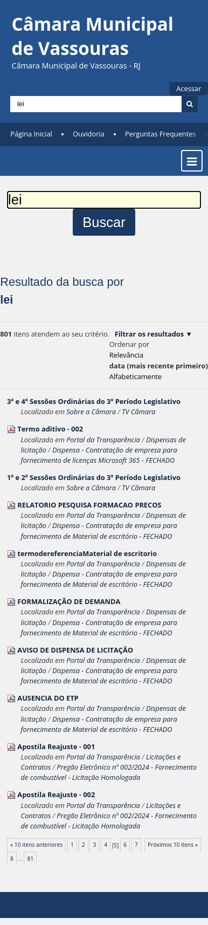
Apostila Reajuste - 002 (56, 794)
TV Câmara (138, 411)
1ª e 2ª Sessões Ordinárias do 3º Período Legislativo (94, 477)
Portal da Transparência (103, 439)
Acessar (188, 88)
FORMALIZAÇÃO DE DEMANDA (68, 601)
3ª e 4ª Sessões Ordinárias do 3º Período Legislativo (94, 401)
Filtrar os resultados (149, 334)
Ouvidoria (89, 134)
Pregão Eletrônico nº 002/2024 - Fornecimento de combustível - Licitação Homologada (109, 772)
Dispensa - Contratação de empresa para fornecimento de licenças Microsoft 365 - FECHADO (99, 455)
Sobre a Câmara (91, 411)
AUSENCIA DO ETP (47, 698)
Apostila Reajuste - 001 (56, 746)
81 (30, 858)
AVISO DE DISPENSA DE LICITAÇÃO (75, 650)
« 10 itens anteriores (36, 844)
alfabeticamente (135, 376)
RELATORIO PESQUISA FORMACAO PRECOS (89, 505)
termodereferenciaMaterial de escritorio (87, 553)
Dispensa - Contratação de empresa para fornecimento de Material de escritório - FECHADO (99, 530)
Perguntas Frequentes (160, 134)
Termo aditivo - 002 (50, 429)
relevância (126, 355)
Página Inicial (31, 134)
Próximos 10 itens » (173, 844)
